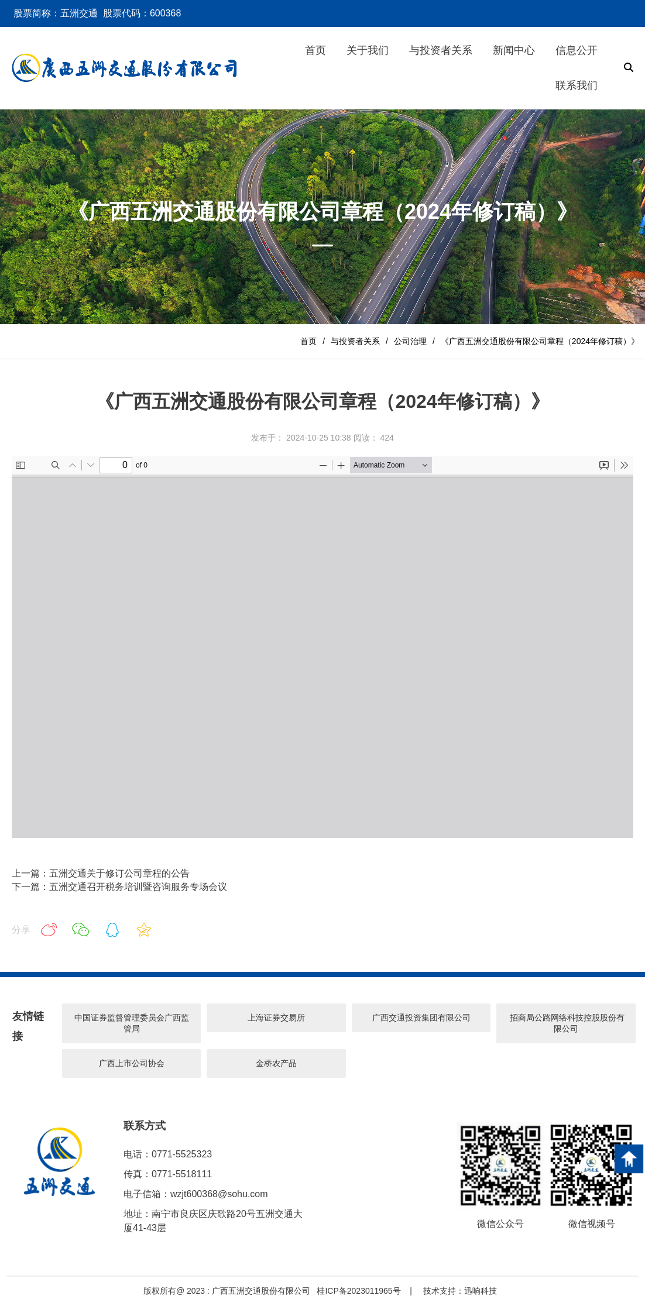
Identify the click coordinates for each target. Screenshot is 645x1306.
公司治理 (410, 341)
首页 (308, 341)
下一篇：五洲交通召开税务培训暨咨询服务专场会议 (119, 887)
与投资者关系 (355, 341)
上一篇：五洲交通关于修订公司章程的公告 (101, 873)
